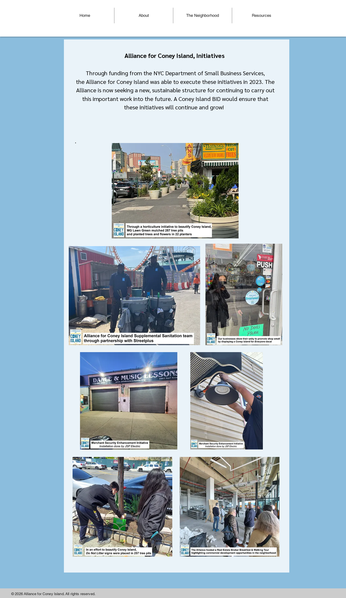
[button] (202, 15)
